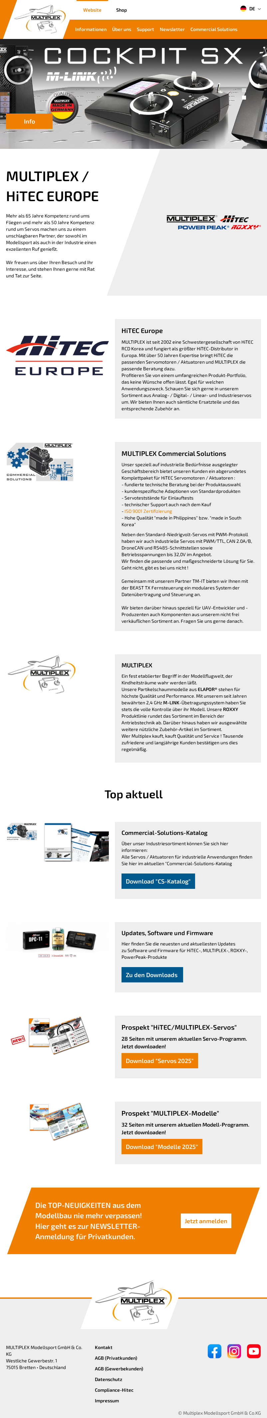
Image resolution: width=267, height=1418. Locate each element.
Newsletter (172, 29)
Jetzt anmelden (206, 1221)
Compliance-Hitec (114, 1390)
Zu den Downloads (152, 974)
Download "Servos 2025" (160, 1060)
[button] (244, 90)
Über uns (121, 29)
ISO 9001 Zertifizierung (148, 511)
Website (92, 10)
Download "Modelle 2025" (162, 1146)
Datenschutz (108, 1379)
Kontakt (104, 1347)
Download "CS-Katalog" (158, 881)
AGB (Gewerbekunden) (119, 1368)
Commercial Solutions (213, 29)
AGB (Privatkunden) (116, 1358)
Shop (121, 10)
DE (247, 8)
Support (145, 29)
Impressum (107, 1400)
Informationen (91, 29)
